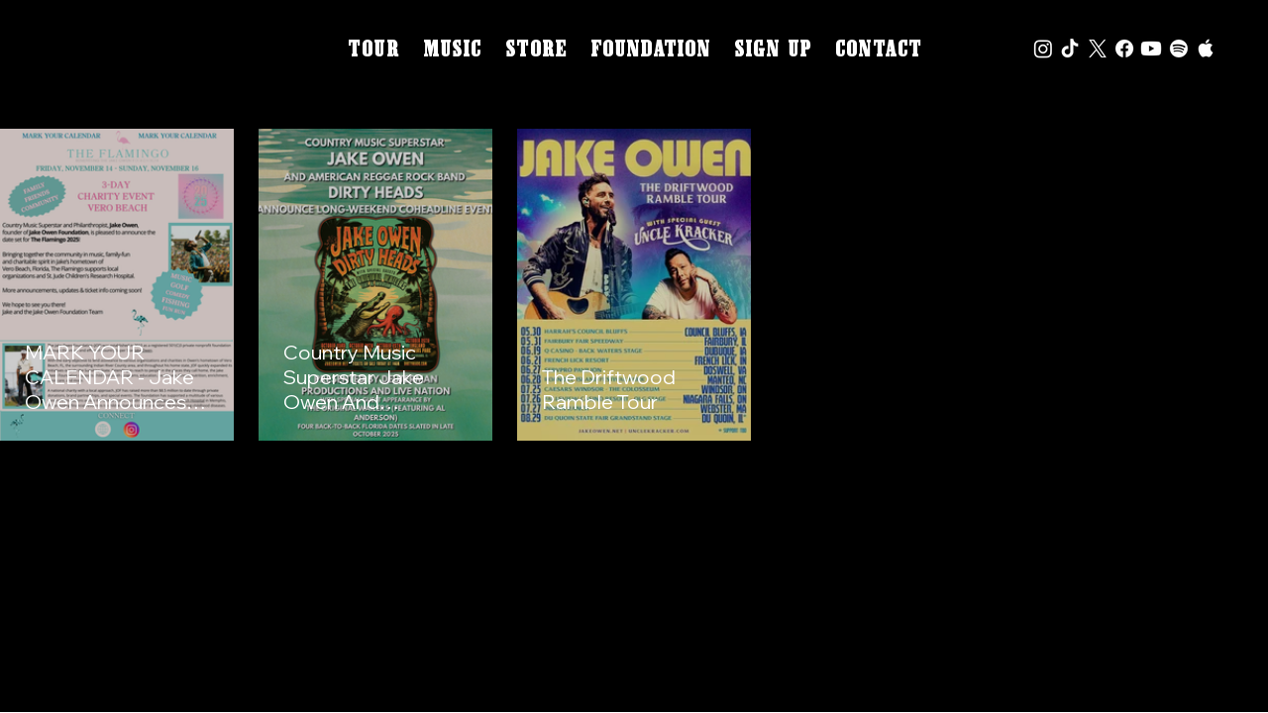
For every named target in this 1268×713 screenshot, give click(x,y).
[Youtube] (1151, 48)
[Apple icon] (1205, 48)
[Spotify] (1179, 48)
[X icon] (1098, 48)
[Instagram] (1043, 48)
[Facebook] (1124, 48)
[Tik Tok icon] (1070, 48)
